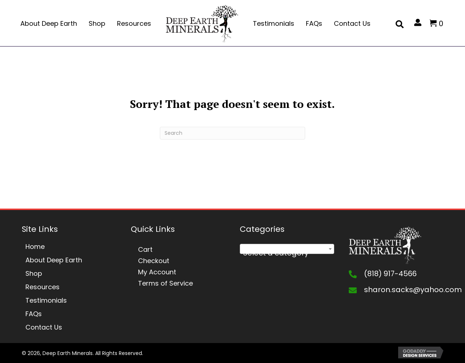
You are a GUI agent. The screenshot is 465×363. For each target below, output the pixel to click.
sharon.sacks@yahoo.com (413, 290)
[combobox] (287, 249)
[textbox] (287, 253)
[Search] (232, 133)
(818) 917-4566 (390, 274)
